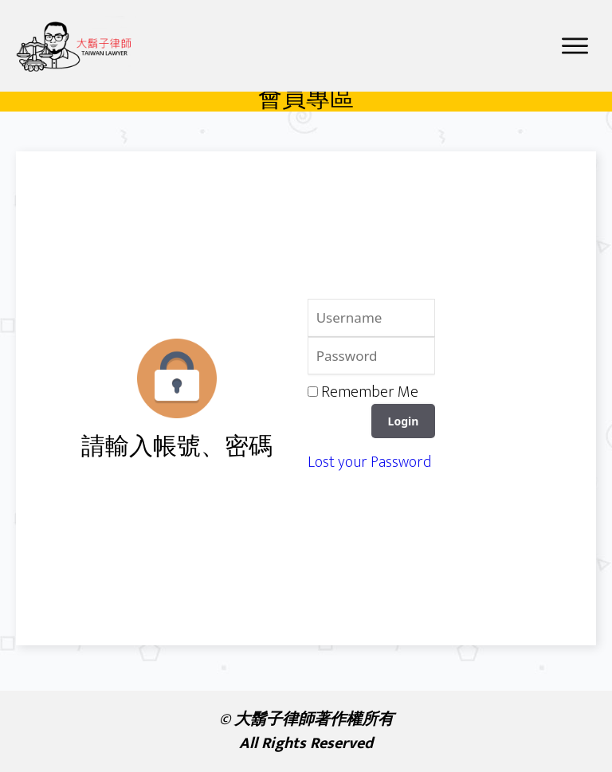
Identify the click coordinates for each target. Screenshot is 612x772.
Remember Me (369, 397)
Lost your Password (369, 467)
